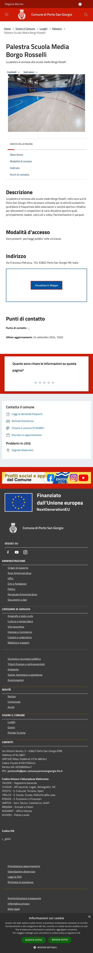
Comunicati (14, 702)
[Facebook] (8, 552)
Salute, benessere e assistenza (25, 675)
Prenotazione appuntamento (24, 866)
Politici (11, 589)
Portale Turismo (17, 733)
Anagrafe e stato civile (20, 616)
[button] (46, 947)
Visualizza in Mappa (46, 285)
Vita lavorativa (16, 627)
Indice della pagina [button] (21, 144)
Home (7, 29)
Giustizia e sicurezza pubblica (24, 659)
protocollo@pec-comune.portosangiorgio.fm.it (35, 771)
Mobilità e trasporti (18, 643)
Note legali (14, 909)
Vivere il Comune (26, 29)
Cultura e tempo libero (20, 621)
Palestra (57, 29)
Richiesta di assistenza (20, 882)
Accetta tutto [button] (33, 940)
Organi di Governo (18, 568)
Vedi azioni (31, 72)
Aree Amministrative (19, 573)
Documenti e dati (17, 600)
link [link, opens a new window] (78, 933)
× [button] (89, 917)
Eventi (11, 727)
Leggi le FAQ (15, 877)
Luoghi (43, 29)
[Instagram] (25, 552)
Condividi (14, 72)
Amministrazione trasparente (24, 898)
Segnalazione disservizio (21, 871)
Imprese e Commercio (20, 632)
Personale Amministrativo (22, 594)
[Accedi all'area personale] (80, 4)
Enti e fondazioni (17, 584)
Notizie (12, 696)
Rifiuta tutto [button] (60, 939)
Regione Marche (14, 4)
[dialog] (46, 933)
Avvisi (11, 707)
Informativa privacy (19, 904)
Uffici (11, 578)
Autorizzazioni (16, 680)
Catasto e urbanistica (20, 637)
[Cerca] (86, 15)
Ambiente (13, 669)
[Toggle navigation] (7, 14)
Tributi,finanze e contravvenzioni (26, 664)
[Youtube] (16, 552)
